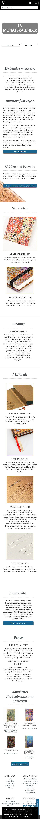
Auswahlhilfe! (10, 781)
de (30, 3)
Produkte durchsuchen (20, 764)
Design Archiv (10, 786)
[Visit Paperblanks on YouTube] (29, 806)
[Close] (35, 809)
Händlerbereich (10, 801)
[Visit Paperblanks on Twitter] (31, 806)
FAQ (10, 779)
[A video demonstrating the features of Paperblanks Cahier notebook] (20, 56)
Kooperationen (30, 792)
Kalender (11, 45)
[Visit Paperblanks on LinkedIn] (34, 806)
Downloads (10, 783)
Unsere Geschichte (30, 779)
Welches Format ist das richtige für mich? (20, 186)
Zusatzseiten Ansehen (18, 623)
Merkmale (29, 45)
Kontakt (30, 801)
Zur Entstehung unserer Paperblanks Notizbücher (30, 785)
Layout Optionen (20, 152)
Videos (10, 788)
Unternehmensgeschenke (10, 804)
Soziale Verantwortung (30, 781)
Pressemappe (30, 790)
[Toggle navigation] (36, 3)
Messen (10, 806)
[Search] (19, 7)
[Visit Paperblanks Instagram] (26, 806)
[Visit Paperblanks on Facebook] (24, 806)
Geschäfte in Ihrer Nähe (30, 804)
